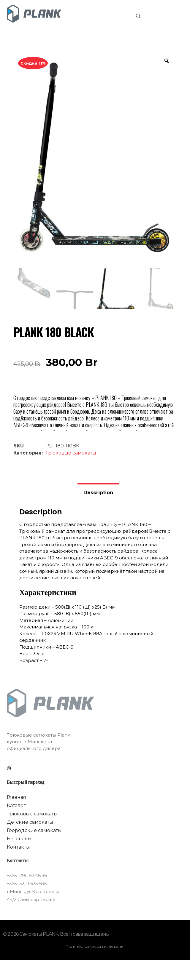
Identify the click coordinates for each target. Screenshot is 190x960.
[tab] (97, 491)
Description (98, 492)
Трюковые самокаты (70, 453)
